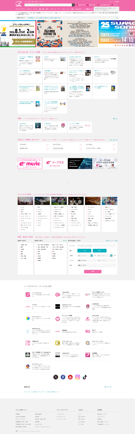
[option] (67, 33)
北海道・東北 (24, 235)
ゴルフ (39, 215)
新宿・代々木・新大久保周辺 (58, 235)
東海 (22, 242)
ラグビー (40, 211)
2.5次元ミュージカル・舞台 (110, 211)
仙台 (53, 242)
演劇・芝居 (73, 197)
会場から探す (92, 5)
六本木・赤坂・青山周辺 (58, 237)
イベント (35, 9)
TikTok (84, 367)
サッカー (40, 200)
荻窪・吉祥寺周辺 (42, 240)
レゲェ (22, 211)
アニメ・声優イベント (110, 204)
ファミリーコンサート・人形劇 (76, 213)
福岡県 (39, 249)
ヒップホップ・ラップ (26, 213)
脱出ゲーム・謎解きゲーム (59, 197)
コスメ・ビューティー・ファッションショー (59, 213)
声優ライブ (107, 197)
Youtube (70, 367)
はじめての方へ (38, 414)
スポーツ (29, 9)
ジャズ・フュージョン (26, 209)
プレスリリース (101, 407)
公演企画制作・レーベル (103, 414)
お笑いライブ (74, 211)
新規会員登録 (38, 404)
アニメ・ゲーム (66, 9)
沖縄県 (39, 251)
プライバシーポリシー (21, 409)
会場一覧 (65, 231)
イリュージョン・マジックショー (76, 215)
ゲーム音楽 (107, 202)
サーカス (56, 209)
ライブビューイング (59, 218)
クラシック (53, 9)
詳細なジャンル (90, 9)
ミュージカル (74, 200)
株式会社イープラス (102, 404)
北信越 (22, 240)
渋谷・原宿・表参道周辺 (43, 235)
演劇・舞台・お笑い (44, 9)
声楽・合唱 (90, 209)
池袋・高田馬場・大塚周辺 (43, 237)
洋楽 (22, 202)
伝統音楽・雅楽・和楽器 (93, 215)
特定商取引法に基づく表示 (22, 412)
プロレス (40, 202)
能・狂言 (73, 204)
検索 (93, 262)
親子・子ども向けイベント (59, 206)
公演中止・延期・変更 (40, 409)
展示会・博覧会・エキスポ (59, 204)
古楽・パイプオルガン (93, 213)
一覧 (116, 18)
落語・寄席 (73, 209)
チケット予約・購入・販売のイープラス (33, 1)
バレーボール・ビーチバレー (43, 209)
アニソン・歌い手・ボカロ (110, 200)
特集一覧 (115, 112)
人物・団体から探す (104, 5)
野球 (39, 197)
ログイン (111, 1)
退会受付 (37, 407)
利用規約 (18, 404)
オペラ (89, 200)
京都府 (53, 246)
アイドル (23, 220)
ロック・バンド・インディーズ (26, 206)
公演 (84, 241)
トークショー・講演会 (59, 215)
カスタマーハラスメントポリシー (43, 417)
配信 (99, 241)
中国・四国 (23, 246)
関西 (22, 244)
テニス (39, 213)
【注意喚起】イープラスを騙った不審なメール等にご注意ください (44, 18)
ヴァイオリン (91, 206)
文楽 (72, 206)
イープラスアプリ (61, 404)
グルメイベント (58, 200)
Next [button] (131, 33)
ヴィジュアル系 (24, 218)
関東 (22, 237)
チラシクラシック (61, 407)
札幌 (39, 242)
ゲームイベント (108, 206)
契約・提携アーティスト (103, 412)
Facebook (63, 367)
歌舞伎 (72, 202)
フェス (22, 197)
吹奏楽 (89, 211)
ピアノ (89, 204)
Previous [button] (3, 33)
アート (59, 9)
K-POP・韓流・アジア (26, 204)
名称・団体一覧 (113, 130)
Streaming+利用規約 (20, 407)
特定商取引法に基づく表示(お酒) (23, 414)
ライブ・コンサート (21, 9)
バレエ (89, 202)
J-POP (22, 200)
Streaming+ (78, 9)
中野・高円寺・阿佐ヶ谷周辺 (58, 240)
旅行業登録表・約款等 (21, 417)
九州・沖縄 (23, 249)
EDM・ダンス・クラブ (26, 215)
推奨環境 (37, 412)
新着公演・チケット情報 (111, 231)
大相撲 (39, 204)
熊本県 (53, 249)
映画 (72, 9)
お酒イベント (57, 202)
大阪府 (39, 246)
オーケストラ (91, 197)
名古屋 (53, 244)
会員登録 (117, 1)
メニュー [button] (116, 5)
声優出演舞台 (108, 209)
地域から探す (82, 5)
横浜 (39, 244)
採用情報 (99, 409)
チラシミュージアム (61, 409)
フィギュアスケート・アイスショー (43, 206)
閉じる (118, 7)
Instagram (77, 367)
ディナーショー (58, 211)
